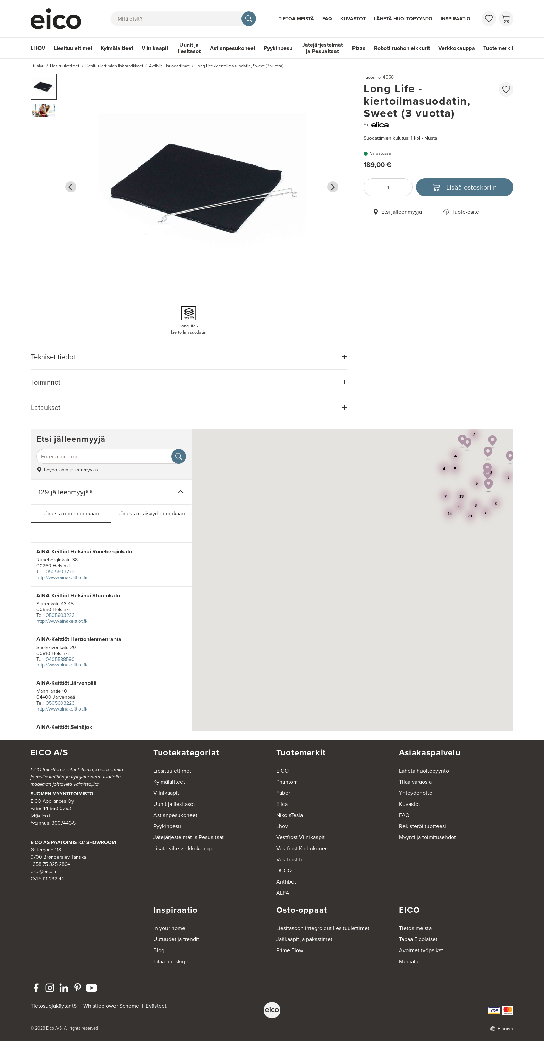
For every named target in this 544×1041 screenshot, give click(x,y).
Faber (283, 793)
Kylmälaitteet (117, 48)
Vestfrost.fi (289, 859)
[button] (44, 87)
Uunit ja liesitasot (189, 48)
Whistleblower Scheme (111, 1006)
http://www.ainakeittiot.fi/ (61, 577)
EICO (282, 771)
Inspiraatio (455, 18)
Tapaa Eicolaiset (418, 939)
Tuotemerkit (498, 48)
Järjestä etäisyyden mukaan (151, 513)
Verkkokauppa (456, 48)
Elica (282, 804)
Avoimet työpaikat (421, 950)
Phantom (287, 782)
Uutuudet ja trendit (176, 939)
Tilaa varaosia (415, 782)
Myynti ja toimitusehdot (427, 837)
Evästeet (156, 1006)
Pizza (359, 48)
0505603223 (60, 571)
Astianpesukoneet (232, 48)
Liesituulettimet (73, 48)
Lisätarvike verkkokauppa (183, 848)
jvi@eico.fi (41, 815)
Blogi (159, 950)
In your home (169, 928)
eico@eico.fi (43, 871)
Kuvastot (353, 18)
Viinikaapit (155, 48)
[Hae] (248, 18)
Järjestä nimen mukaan (71, 513)
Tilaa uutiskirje (170, 961)
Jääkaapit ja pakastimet (304, 939)
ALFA (282, 893)
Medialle (409, 961)
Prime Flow (289, 950)
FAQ (327, 18)
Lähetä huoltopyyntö (403, 18)
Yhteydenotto (415, 793)
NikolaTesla (289, 815)
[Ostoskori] (506, 18)
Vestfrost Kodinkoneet (303, 848)
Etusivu (37, 66)
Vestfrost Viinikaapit (300, 837)
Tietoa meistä (296, 18)
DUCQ (284, 871)
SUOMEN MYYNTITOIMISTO (62, 793)
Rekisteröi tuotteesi (422, 826)
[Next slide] (332, 186)
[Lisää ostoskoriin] (464, 187)
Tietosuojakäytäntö (54, 1006)
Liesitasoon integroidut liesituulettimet (322, 928)
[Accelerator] (59, 18)
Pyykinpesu (278, 48)
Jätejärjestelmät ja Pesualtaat (322, 48)
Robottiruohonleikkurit (402, 48)
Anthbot (286, 882)
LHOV (38, 48)
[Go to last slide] (70, 186)
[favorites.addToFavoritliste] (506, 89)
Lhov (282, 826)
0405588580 (60, 659)
